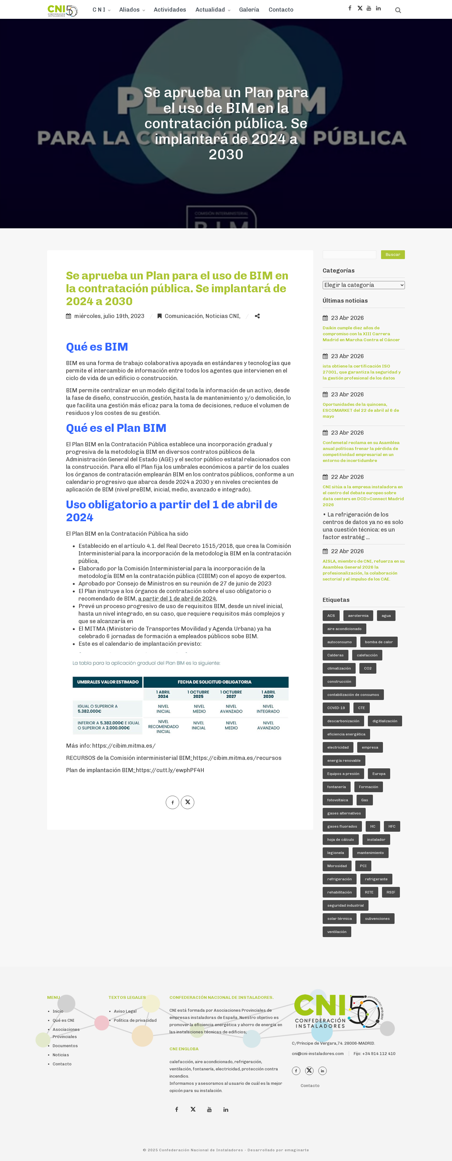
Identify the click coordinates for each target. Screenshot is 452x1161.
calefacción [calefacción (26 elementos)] (367, 655)
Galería (249, 9)
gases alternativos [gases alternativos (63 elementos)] (344, 813)
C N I (99, 9)
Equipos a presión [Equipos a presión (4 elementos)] (343, 773)
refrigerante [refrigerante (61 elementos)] (376, 879)
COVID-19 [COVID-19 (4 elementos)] (336, 708)
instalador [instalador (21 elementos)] (376, 839)
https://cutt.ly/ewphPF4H (170, 770)
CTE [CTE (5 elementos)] (361, 708)
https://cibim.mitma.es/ (124, 745)
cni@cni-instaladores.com (318, 1053)
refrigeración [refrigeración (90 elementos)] (339, 879)
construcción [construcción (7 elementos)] (339, 681)
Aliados (129, 9)
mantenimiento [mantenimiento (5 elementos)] (370, 853)
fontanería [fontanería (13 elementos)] (336, 787)
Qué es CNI (63, 1020)
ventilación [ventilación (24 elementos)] (337, 932)
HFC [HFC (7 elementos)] (392, 826)
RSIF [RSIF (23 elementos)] (391, 892)
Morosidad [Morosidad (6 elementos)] (337, 866)
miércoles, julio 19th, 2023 (109, 316)
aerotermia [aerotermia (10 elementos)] (358, 615)
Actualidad (210, 9)
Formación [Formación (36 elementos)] (368, 787)
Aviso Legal (125, 1011)
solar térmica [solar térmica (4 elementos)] (339, 918)
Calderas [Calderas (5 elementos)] (335, 655)
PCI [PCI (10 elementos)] (363, 866)
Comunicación (184, 316)
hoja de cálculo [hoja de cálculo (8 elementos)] (340, 839)
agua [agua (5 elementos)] (386, 615)
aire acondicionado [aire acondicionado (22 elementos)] (344, 629)
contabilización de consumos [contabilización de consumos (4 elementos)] (353, 694)
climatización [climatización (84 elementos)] (339, 668)
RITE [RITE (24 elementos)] (369, 892)
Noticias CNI (222, 316)
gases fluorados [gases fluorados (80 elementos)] (342, 826)
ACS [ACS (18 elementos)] (331, 615)
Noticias (61, 1054)
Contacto (281, 9)
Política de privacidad (135, 1020)
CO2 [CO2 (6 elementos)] (368, 668)
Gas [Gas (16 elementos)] (364, 800)
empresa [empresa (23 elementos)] (370, 747)
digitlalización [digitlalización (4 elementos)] (385, 721)
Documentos (65, 1045)
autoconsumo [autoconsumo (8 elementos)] (339, 642)
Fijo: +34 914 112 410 (375, 1053)
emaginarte (297, 1150)
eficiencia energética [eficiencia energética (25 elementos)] (346, 734)
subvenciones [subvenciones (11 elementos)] (377, 918)
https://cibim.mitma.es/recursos (237, 758)
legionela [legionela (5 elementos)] (335, 853)
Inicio (58, 1011)
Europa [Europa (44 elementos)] (379, 773)
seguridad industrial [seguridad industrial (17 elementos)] (345, 905)
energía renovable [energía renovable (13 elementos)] (344, 760)
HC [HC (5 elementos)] (372, 826)
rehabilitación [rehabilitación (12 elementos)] (339, 892)
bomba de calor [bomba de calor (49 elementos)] (379, 642)
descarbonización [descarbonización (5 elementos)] (343, 721)
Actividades (170, 9)
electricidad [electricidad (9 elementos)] (338, 747)
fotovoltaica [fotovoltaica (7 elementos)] (337, 800)
